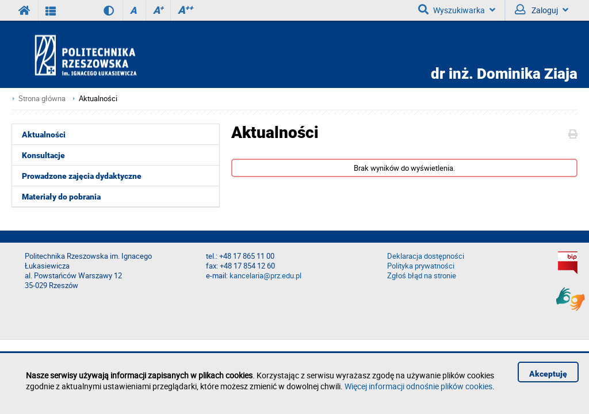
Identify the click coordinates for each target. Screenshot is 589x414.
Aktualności (98, 98)
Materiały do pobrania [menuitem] (61, 196)
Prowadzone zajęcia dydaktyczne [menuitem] (81, 176)
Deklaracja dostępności (425, 256)
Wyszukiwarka (456, 10)
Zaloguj (541, 10)
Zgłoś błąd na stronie (421, 276)
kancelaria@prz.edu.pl (265, 276)
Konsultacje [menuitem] (43, 155)
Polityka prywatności (420, 266)
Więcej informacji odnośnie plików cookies (418, 386)
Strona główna (42, 98)
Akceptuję (548, 373)
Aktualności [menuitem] (44, 134)
